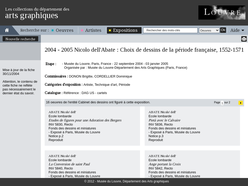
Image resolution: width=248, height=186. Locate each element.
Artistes (93, 30)
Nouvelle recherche (20, 39)
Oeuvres (64, 30)
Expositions (125, 30)
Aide (235, 30)
